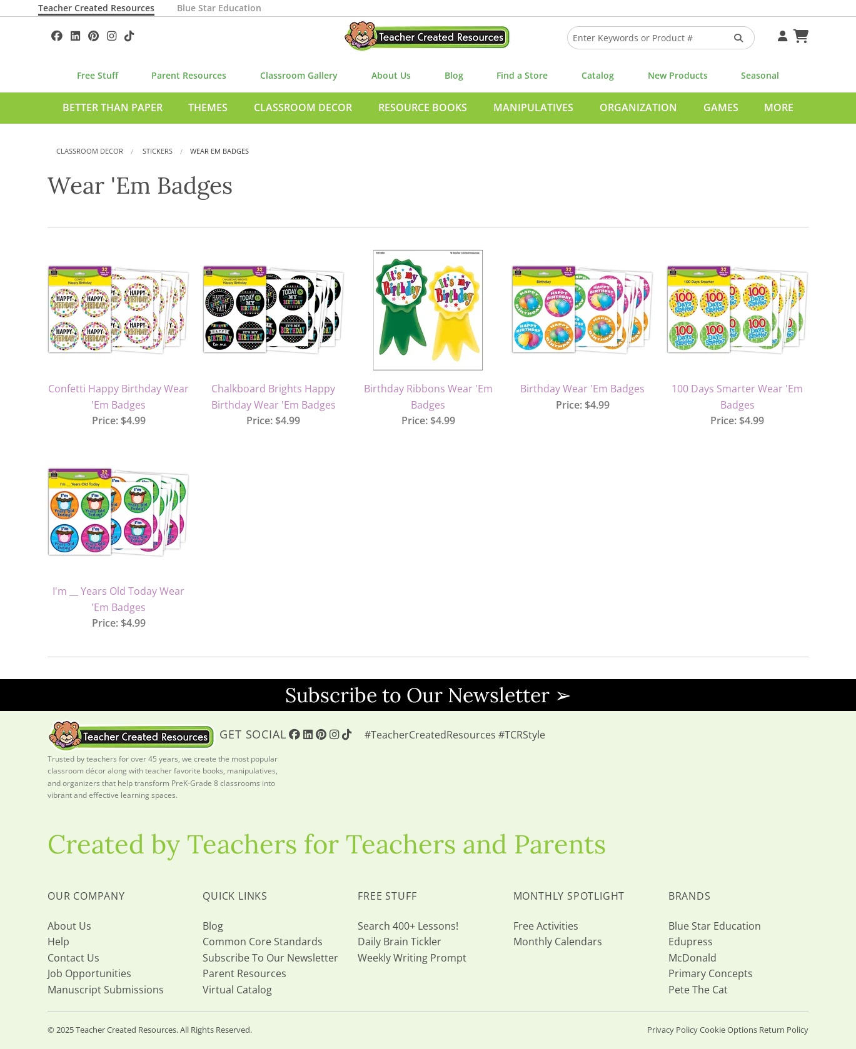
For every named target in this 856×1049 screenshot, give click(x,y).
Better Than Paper (113, 107)
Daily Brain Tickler (399, 941)
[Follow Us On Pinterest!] (93, 34)
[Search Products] (734, 37)
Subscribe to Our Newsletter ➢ (428, 695)
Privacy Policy (672, 1029)
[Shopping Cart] (799, 34)
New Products (678, 75)
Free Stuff (97, 75)
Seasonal (760, 75)
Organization (638, 107)
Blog (454, 75)
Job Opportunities (89, 973)
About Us (391, 75)
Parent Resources (188, 75)
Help (58, 941)
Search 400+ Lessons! (408, 926)
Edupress (690, 941)
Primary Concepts (710, 973)
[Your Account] (781, 34)
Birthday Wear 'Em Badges (582, 388)
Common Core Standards (263, 941)
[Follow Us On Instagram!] (111, 34)
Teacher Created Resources (96, 8)
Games (720, 107)
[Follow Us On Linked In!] (75, 34)
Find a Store (522, 75)
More (778, 107)
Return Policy (783, 1029)
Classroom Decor (303, 107)
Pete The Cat (698, 990)
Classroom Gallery (299, 75)
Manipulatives (533, 107)
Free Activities (545, 926)
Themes (208, 107)
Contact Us (73, 958)
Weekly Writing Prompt (412, 958)
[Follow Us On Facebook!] (57, 34)
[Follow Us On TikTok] (129, 34)
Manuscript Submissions (106, 990)
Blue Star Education (219, 8)
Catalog (598, 75)
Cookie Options (728, 1029)
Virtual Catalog (237, 990)
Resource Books (422, 107)
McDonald (692, 958)
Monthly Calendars (557, 941)
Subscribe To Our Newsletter (270, 958)
